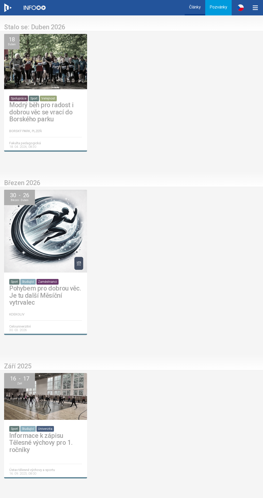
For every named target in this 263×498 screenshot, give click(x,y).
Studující (28, 282)
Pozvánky (218, 7)
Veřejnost (48, 98)
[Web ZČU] (7, 7)
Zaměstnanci (47, 282)
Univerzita (45, 429)
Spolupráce (18, 98)
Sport (33, 98)
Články (195, 7)
